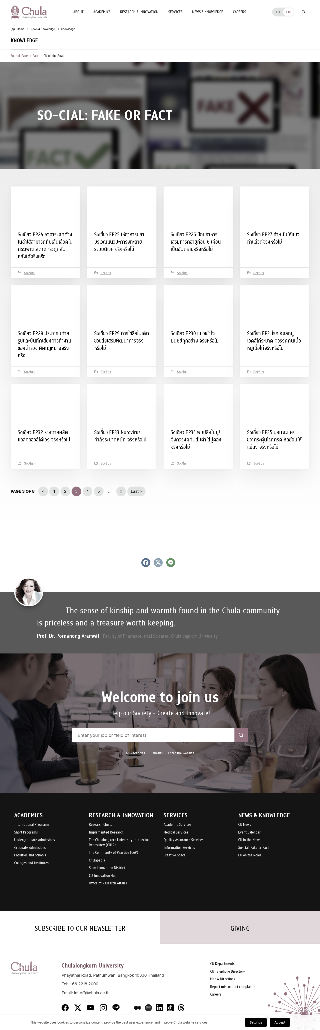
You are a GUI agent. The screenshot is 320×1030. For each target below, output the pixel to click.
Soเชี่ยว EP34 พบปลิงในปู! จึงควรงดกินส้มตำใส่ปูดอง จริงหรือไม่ (196, 440)
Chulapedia (97, 860)
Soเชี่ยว (29, 273)
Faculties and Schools (30, 855)
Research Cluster (101, 824)
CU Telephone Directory (227, 971)
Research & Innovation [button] (139, 12)
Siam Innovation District (107, 868)
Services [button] (175, 12)
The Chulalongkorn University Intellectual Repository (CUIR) (119, 843)
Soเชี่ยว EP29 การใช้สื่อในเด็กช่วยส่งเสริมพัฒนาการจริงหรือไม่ (121, 341)
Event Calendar (249, 832)
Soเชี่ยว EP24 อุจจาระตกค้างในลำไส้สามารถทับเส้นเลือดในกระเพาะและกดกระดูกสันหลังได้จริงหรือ (45, 245)
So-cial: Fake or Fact (24, 55)
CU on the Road (54, 55)
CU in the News (249, 840)
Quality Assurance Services (184, 840)
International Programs (31, 824)
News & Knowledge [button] (207, 12)
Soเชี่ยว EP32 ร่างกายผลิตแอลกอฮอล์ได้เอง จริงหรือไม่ (44, 436)
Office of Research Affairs (108, 883)
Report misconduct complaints (232, 987)
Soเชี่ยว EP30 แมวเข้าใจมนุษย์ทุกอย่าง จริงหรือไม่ (195, 337)
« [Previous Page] (43, 491)
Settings (256, 1022)
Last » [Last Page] (136, 491)
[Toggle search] (303, 12)
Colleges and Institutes (31, 863)
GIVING (240, 928)
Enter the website (181, 753)
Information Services (179, 847)
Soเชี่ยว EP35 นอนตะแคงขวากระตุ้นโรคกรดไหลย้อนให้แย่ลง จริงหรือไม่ (274, 440)
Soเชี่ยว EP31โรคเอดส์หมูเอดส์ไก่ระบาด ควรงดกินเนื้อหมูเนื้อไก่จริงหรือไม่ (274, 341)
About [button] (78, 12)
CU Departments (222, 963)
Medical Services (176, 832)
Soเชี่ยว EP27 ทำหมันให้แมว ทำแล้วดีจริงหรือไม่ (273, 238)
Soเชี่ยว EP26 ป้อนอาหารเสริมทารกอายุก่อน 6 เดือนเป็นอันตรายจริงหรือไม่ (196, 242)
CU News (244, 824)
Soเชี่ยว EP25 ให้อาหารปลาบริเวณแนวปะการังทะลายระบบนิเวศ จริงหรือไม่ (119, 242)
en (288, 12)
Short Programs (26, 832)
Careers (239, 12)
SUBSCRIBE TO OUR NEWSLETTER (80, 928)
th (278, 12)
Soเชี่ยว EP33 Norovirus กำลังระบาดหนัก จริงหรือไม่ (120, 436)
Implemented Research (106, 832)
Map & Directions (222, 979)
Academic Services (177, 824)
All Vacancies (135, 753)
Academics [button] (101, 12)
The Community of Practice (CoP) (113, 852)
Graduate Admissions (30, 847)
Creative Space (175, 855)
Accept (279, 1022)
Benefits (156, 753)
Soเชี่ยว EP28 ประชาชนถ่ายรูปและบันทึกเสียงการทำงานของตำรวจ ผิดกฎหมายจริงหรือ (44, 344)
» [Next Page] (121, 491)
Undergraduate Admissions (34, 840)
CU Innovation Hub (102, 875)
